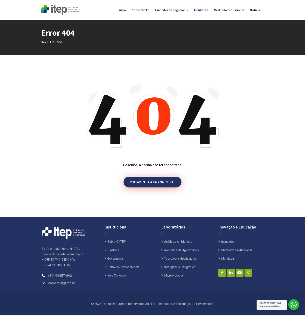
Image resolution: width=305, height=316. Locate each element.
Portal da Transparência (123, 268)
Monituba (227, 259)
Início (122, 10)
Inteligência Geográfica (179, 268)
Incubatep (201, 10)
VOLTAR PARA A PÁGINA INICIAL (152, 182)
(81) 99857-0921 (61, 276)
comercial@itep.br (61, 283)
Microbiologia (173, 276)
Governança (115, 259)
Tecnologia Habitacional (180, 259)
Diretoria (113, 251)
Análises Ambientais (178, 242)
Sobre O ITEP (140, 10)
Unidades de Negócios (170, 10)
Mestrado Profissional (229, 10)
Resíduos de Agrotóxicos (181, 251)
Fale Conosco (116, 276)
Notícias (255, 10)
